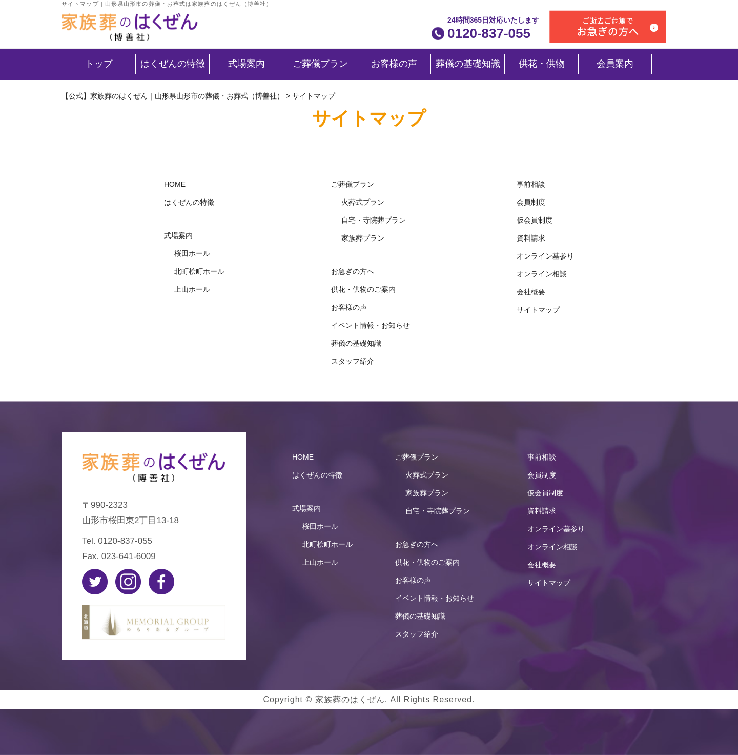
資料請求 (531, 238)
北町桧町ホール (199, 271)
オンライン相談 (542, 274)
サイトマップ (538, 310)
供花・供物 (542, 63)
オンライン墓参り (545, 256)
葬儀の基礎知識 (468, 63)
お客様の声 (394, 63)
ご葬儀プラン (320, 63)
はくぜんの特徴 (172, 63)
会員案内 (615, 63)
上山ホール (192, 289)
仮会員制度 (534, 220)
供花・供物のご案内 (363, 289)
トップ (99, 63)
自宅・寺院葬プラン (373, 220)
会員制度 (531, 202)
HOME (175, 184)
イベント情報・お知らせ (370, 325)
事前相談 (531, 184)
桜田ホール (192, 253)
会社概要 (531, 292)
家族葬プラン (362, 238)
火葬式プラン (362, 202)
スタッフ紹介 (352, 361)
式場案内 (246, 63)
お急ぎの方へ (352, 271)
